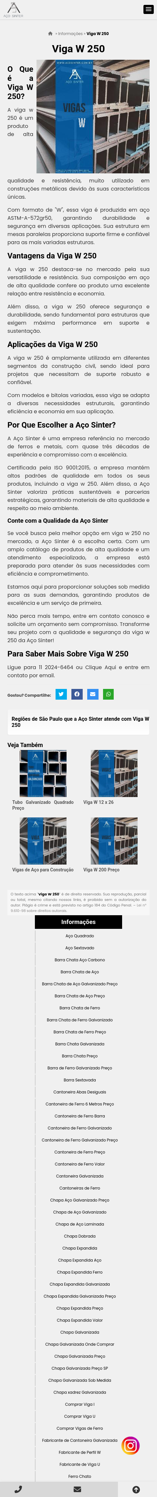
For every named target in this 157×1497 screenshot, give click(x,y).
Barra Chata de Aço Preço (80, 996)
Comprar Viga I (79, 1404)
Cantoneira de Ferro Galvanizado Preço (80, 1140)
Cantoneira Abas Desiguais (79, 1092)
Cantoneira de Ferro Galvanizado (80, 1128)
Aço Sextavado (79, 948)
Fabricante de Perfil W (80, 1452)
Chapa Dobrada (80, 1236)
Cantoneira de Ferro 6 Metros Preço (80, 1104)
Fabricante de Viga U (79, 1464)
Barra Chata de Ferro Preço (80, 1032)
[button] (148, 9)
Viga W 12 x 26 (98, 802)
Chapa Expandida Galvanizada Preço (80, 1296)
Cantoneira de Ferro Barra (80, 1116)
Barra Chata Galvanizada (79, 1044)
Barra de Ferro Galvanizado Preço (79, 1068)
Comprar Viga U (79, 1416)
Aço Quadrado (80, 936)
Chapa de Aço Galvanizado (80, 1212)
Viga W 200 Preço (101, 869)
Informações (78, 922)
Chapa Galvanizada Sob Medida (79, 1380)
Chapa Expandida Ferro (80, 1272)
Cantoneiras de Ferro (79, 1188)
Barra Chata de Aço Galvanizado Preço (80, 984)
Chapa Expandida (79, 1248)
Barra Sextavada (80, 1080)
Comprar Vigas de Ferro (80, 1428)
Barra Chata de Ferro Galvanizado (80, 1020)
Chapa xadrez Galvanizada (80, 1392)
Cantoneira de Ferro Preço (80, 1152)
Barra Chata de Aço (80, 972)
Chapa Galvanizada (79, 1332)
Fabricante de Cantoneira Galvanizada (79, 1440)
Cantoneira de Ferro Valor (80, 1164)
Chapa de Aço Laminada (80, 1224)
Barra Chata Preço (80, 1056)
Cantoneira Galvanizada (80, 1176)
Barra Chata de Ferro (79, 1008)
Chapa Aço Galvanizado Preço (79, 1200)
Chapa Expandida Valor (80, 1320)
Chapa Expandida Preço (80, 1308)
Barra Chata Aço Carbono (80, 960)
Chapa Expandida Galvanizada (80, 1284)
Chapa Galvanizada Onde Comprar (79, 1344)
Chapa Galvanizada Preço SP (80, 1368)
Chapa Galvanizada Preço (79, 1356)
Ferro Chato (79, 1476)
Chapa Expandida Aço (79, 1260)
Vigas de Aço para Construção (43, 869)
